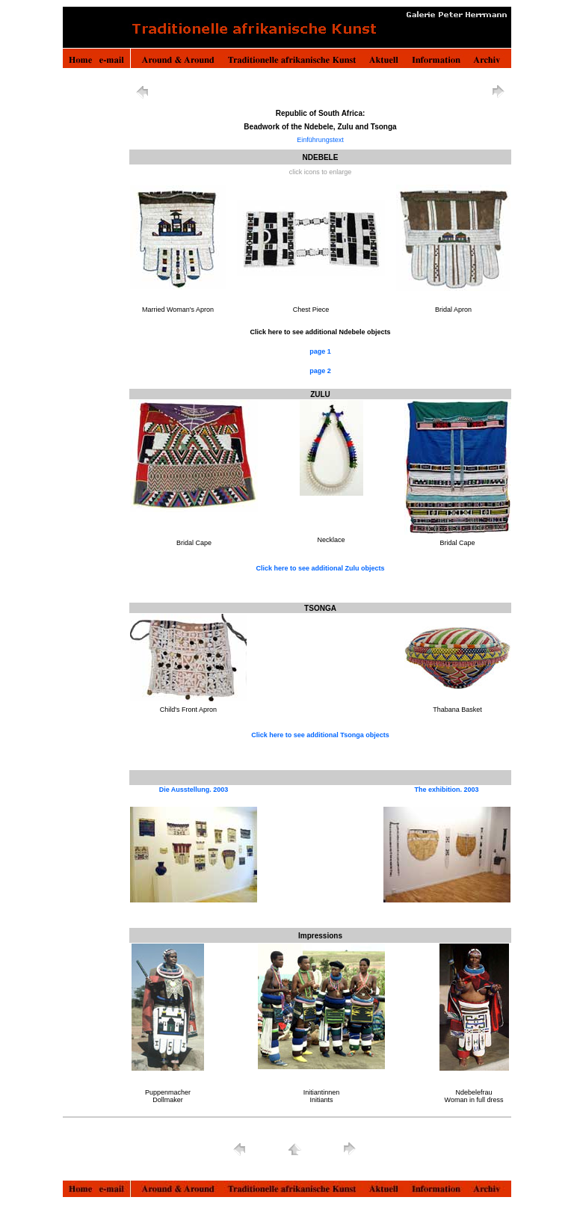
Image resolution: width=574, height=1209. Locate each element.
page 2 (320, 371)
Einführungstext (320, 140)
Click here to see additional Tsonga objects (320, 735)
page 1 (320, 351)
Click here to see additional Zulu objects (320, 568)
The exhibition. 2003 (446, 789)
